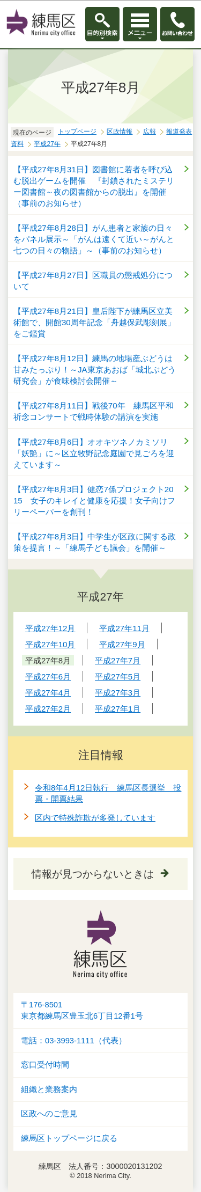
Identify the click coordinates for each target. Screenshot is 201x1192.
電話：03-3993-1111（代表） (73, 1040)
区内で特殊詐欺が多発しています (95, 817)
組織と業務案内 (49, 1089)
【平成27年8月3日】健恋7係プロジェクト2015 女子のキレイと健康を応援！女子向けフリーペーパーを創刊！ (94, 500)
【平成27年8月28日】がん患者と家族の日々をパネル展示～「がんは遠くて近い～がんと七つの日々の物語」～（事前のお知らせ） (93, 239)
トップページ (77, 131)
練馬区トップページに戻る (69, 1138)
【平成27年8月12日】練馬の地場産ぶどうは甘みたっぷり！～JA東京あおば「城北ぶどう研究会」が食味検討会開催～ (94, 369)
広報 (149, 131)
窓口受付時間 (45, 1065)
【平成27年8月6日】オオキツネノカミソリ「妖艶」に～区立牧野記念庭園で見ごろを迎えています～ (93, 453)
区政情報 (119, 131)
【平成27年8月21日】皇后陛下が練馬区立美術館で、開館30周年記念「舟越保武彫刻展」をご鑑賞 (94, 322)
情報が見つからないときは (93, 874)
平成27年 (47, 144)
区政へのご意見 (49, 1113)
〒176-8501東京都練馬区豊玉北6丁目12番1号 (82, 1010)
